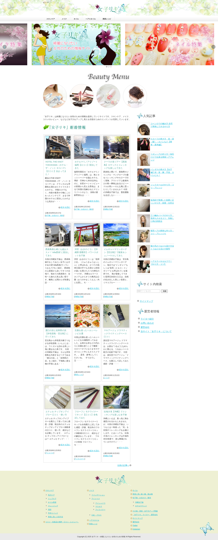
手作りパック (53, 513)
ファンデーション (98, 495)
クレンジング (53, 506)
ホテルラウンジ (141, 506)
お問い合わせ (147, 323)
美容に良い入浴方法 (55, 517)
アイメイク (49, 453)
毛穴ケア (51, 495)
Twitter (135, 526)
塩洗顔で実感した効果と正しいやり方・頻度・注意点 (155, 205)
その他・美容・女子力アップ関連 (145, 511)
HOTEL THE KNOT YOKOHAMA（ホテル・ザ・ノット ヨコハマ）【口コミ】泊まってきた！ (56, 168)
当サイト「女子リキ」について (156, 331)
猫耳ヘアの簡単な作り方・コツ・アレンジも (155, 236)
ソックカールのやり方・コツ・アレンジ (155, 190)
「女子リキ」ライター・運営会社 (145, 515)
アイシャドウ (100, 503)
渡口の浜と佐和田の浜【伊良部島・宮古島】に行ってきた (56, 333)
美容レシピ (107, 19)
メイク (64, 19)
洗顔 (49, 510)
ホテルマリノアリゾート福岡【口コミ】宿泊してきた (86, 165)
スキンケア (50, 19)
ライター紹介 (147, 319)
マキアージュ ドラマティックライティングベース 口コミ (115, 333)
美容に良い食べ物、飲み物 (143, 494)
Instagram (136, 529)
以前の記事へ (123, 465)
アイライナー (80, 459)
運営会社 (145, 327)
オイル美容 (52, 502)
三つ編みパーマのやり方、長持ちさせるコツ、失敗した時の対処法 (155, 220)
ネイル (76, 19)
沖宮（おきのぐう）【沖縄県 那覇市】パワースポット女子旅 (86, 252)
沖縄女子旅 (108, 209)
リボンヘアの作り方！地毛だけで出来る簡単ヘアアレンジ (155, 159)
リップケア (52, 499)
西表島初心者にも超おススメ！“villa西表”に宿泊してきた (57, 252)
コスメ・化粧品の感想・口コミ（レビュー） (62, 522)
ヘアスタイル (91, 19)
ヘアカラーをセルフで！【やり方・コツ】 (154, 266)
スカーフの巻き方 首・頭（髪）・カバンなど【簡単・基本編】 (155, 144)
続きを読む (65, 207)
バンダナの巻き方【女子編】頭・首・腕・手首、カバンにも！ (155, 174)
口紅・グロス (96, 515)
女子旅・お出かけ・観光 (54, 215)
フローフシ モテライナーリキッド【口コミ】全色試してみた (86, 414)
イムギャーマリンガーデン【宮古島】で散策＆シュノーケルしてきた (115, 252)
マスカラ (98, 506)
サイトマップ (146, 301)
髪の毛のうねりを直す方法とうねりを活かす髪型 (155, 251)
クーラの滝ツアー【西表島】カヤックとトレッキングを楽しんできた (115, 165)
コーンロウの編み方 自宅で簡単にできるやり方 (155, 128)
